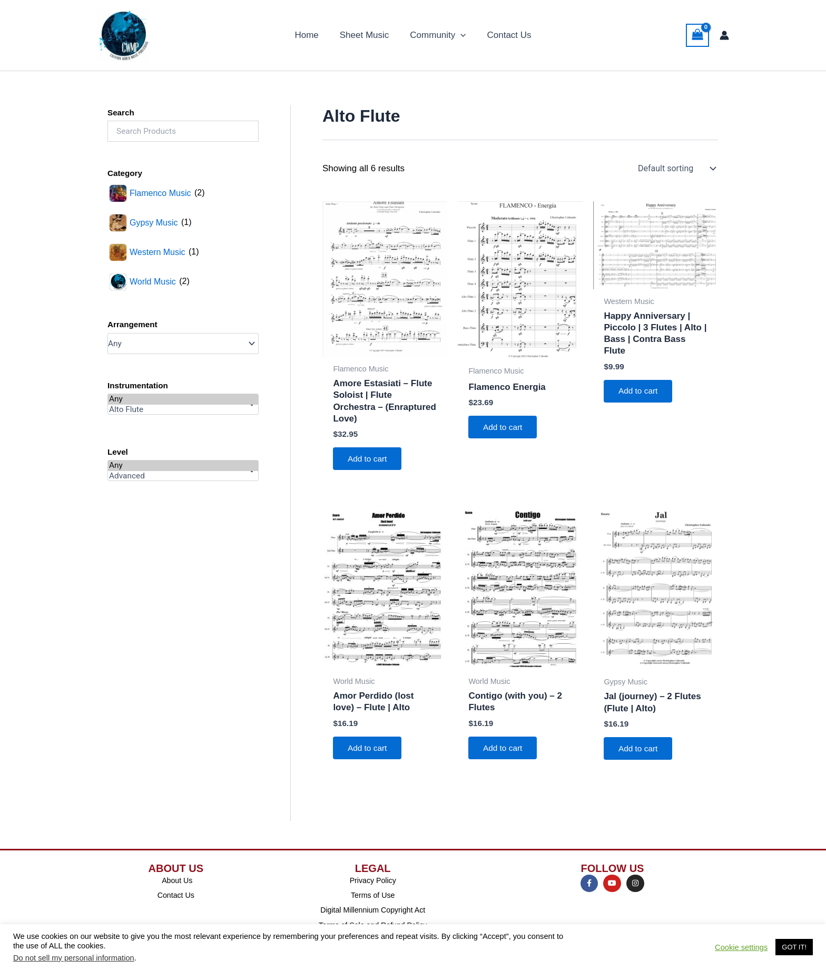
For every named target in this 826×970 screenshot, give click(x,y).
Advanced (183, 476)
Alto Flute (183, 410)
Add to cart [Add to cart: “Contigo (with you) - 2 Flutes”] (504, 750)
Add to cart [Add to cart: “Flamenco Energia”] (504, 428)
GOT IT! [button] (794, 947)
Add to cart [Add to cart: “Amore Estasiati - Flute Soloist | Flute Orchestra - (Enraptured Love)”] (369, 459)
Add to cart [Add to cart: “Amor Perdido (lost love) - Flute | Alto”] (369, 750)
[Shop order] (676, 168)
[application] (459, 35)
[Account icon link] (724, 35)
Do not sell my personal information (73, 958)
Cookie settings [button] (741, 947)
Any (183, 399)
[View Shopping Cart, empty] (697, 35)
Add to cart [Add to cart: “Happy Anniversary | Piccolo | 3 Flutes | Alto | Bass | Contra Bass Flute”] (640, 391)
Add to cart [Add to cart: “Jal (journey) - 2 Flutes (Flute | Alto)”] (640, 751)
